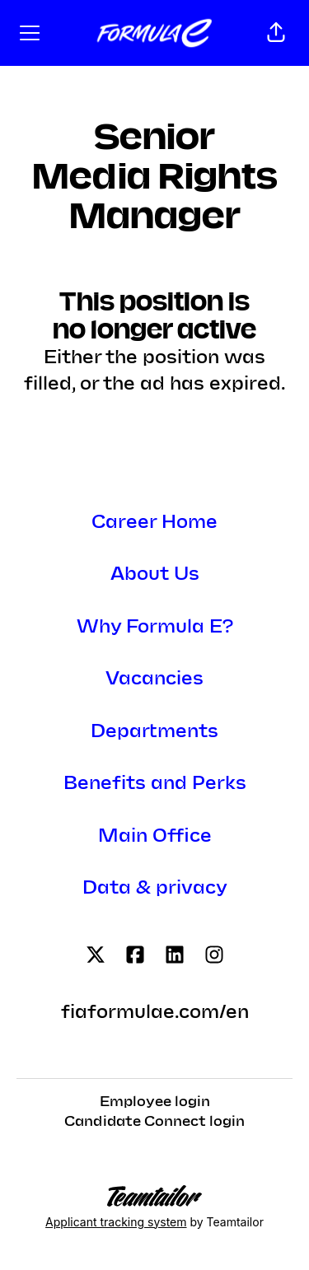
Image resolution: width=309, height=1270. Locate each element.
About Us (154, 574)
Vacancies (154, 679)
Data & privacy (154, 888)
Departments (154, 732)
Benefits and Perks (154, 783)
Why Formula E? (155, 627)
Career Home (154, 522)
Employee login (155, 1102)
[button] (276, 33)
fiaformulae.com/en (155, 1012)
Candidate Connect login (154, 1122)
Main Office (155, 836)
